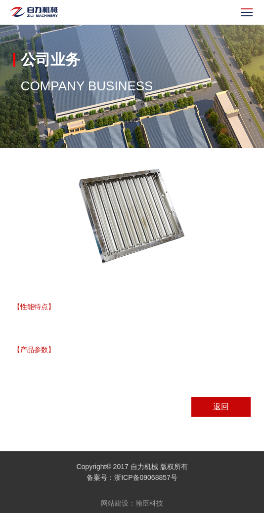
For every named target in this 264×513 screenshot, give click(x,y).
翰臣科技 (149, 503)
